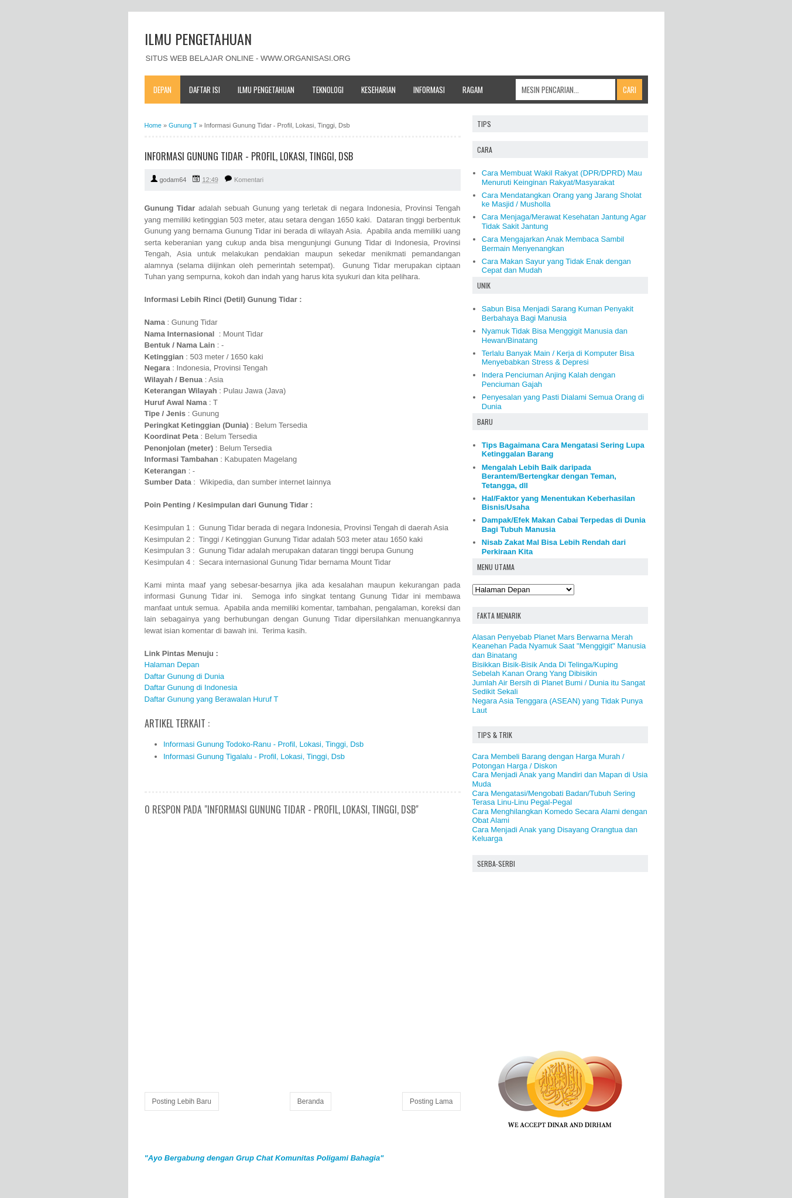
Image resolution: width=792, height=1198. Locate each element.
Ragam (472, 89)
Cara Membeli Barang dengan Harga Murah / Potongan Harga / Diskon (548, 761)
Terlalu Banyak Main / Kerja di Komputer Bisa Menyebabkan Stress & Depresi (558, 358)
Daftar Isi (204, 89)
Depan (162, 89)
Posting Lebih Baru (181, 1101)
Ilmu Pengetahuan (266, 89)
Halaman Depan (172, 664)
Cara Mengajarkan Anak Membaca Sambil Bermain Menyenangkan (553, 244)
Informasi (429, 89)
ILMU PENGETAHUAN (198, 38)
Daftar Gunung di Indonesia (191, 687)
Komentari (248, 179)
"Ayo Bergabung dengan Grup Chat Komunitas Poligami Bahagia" (264, 1158)
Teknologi (328, 89)
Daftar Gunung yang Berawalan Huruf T (212, 699)
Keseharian (378, 89)
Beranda (310, 1101)
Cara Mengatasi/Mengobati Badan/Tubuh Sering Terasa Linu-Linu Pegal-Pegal (553, 798)
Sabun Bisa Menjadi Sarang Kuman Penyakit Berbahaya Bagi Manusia (557, 313)
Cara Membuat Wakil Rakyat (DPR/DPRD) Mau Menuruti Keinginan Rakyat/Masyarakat (562, 178)
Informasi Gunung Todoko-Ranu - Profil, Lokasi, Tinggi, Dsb (263, 744)
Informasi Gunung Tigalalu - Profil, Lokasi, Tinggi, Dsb (254, 756)
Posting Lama (431, 1101)
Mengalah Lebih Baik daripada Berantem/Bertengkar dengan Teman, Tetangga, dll (549, 476)
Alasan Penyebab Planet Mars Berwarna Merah (552, 637)
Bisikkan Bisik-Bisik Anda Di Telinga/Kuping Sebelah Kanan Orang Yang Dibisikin (545, 669)
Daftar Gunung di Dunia (185, 676)
